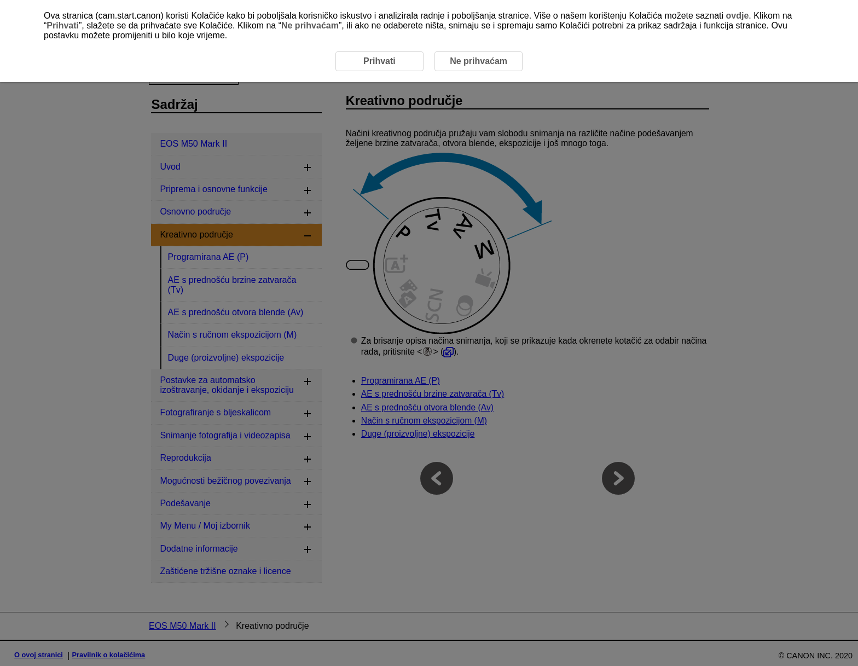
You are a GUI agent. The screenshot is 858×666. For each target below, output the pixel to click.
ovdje (737, 15)
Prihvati (63, 25)
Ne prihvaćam (310, 25)
